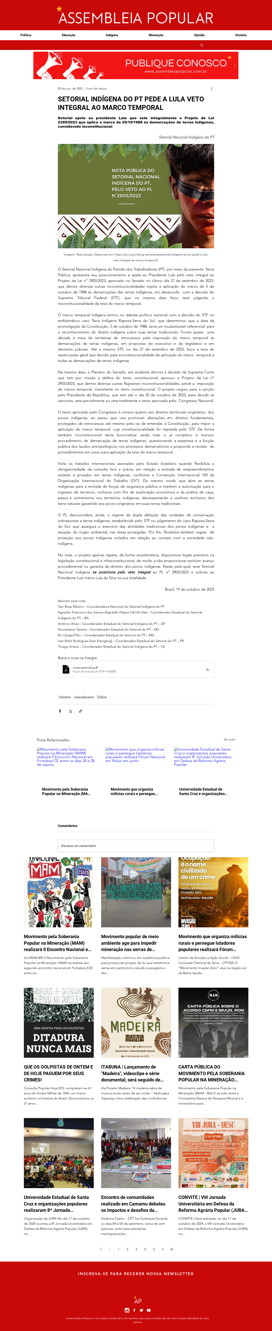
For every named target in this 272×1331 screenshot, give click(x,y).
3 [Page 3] (136, 1249)
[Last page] (171, 1249)
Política (101, 697)
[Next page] (163, 1249)
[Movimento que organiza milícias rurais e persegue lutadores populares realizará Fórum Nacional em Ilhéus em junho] (136, 764)
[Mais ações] (211, 88)
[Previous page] (109, 1249)
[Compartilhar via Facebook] (60, 711)
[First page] (101, 1249)
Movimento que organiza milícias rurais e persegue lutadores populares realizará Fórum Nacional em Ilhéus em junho (136, 791)
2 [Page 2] (127, 1249)
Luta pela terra (84, 697)
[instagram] (127, 1310)
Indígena (65, 697)
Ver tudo (229, 739)
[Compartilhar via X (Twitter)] (70, 711)
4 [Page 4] (145, 1249)
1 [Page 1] (118, 1249)
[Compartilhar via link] (81, 711)
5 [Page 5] (154, 1249)
